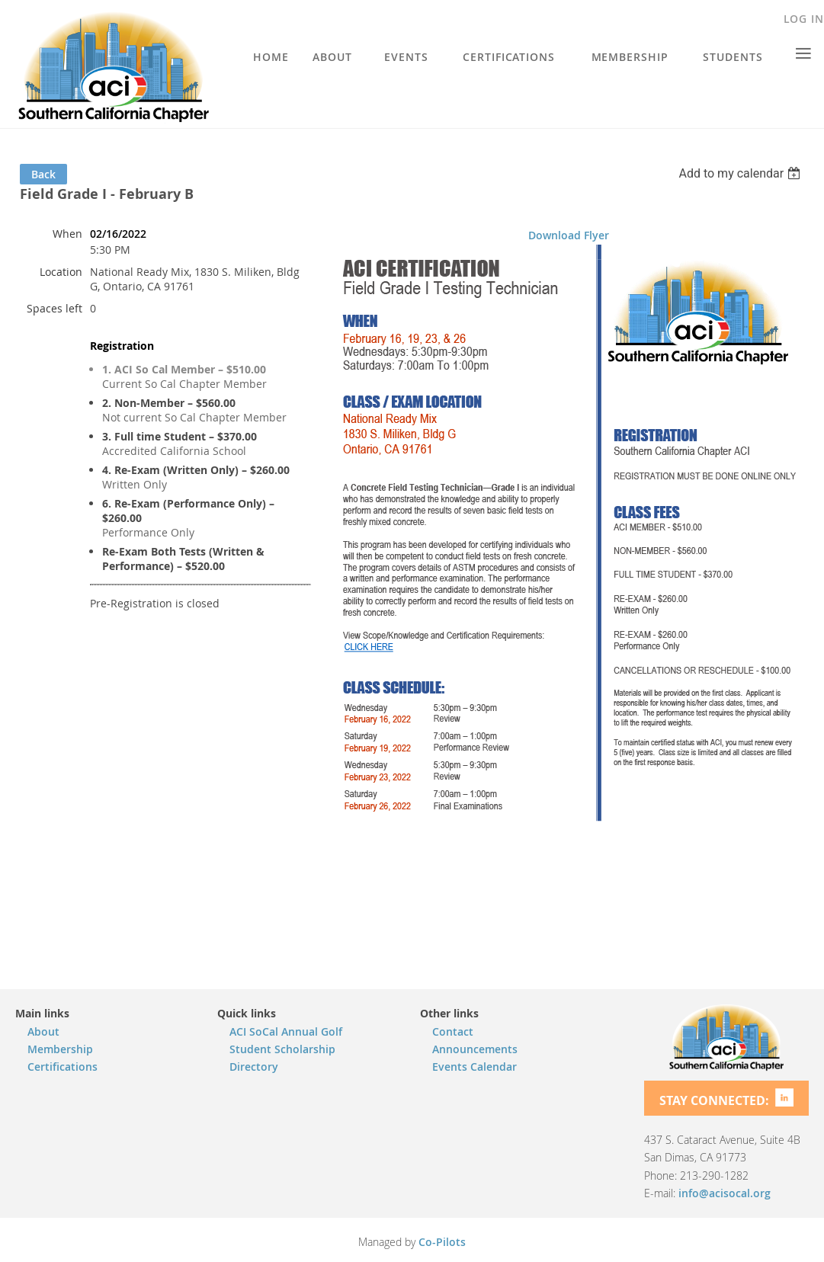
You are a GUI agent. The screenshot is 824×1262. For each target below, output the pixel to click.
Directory (253, 1066)
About (43, 1031)
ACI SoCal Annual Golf (285, 1031)
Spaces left (54, 308)
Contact (452, 1031)
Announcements (475, 1049)
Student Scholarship (282, 1049)
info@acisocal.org (724, 1193)
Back (43, 174)
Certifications (62, 1066)
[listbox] (741, 173)
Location (61, 271)
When (67, 233)
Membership (60, 1049)
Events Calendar (474, 1066)
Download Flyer (568, 235)
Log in (804, 18)
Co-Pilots (442, 1242)
